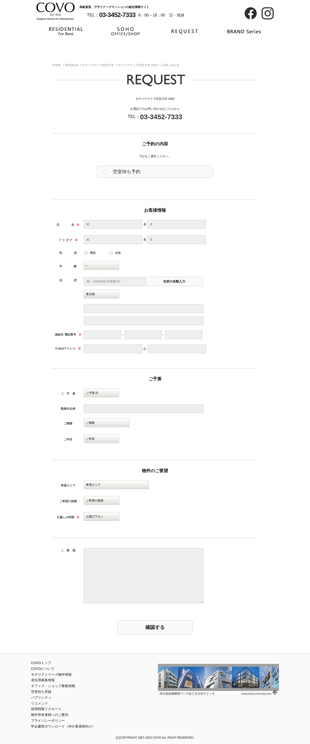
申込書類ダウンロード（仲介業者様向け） (63, 726)
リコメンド (39, 703)
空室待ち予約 (126, 171)
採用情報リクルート (46, 709)
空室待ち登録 (41, 692)
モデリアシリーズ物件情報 (51, 674)
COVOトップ (41, 663)
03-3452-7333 (161, 117)
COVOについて (42, 669)
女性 (118, 253)
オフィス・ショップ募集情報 (53, 686)
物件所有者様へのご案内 (49, 715)
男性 (93, 253)
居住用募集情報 (43, 680)
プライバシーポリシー (48, 720)
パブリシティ (41, 697)
